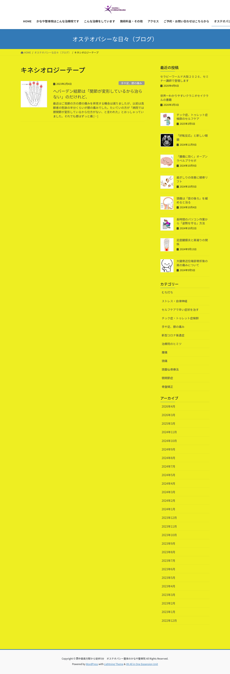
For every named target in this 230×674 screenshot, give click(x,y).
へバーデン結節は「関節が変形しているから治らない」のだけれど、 (97, 94)
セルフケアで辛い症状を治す (180, 310)
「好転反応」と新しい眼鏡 (192, 137)
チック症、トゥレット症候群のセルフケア (192, 117)
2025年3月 (168, 423)
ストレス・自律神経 (174, 301)
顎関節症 (167, 378)
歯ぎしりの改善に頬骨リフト (192, 179)
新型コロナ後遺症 (173, 335)
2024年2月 (168, 500)
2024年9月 (168, 449)
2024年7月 (168, 466)
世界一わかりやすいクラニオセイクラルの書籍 (184, 98)
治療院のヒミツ (172, 344)
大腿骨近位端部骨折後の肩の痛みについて (192, 263)
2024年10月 (169, 441)
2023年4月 (168, 586)
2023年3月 (168, 595)
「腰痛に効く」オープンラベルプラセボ (192, 158)
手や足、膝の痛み (131, 83)
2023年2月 (168, 603)
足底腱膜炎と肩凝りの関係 (192, 242)
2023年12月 (169, 518)
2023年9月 (168, 543)
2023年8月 (168, 552)
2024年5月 (168, 475)
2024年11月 (169, 432)
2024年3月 (168, 492)
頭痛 (164, 361)
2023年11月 (169, 526)
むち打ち (167, 292)
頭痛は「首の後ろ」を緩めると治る (192, 200)
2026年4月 (168, 406)
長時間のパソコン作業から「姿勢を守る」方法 (192, 221)
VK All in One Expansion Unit (142, 664)
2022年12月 (169, 620)
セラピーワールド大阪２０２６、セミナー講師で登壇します (184, 78)
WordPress (92, 664)
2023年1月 (168, 612)
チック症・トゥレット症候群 (180, 318)
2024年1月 (168, 509)
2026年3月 (168, 415)
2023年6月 (168, 569)
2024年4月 (168, 483)
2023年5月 (168, 578)
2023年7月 (168, 560)
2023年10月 (169, 535)
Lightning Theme (113, 664)
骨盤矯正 (167, 387)
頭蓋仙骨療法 (170, 369)
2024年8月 (168, 458)
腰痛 (164, 352)
